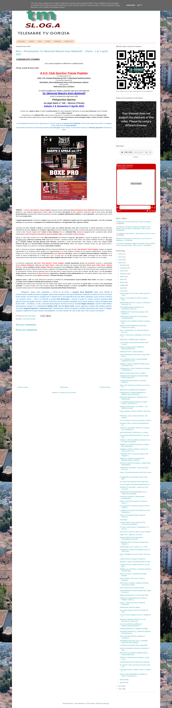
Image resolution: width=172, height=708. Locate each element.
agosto (122, 276)
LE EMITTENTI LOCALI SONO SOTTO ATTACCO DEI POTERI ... (133, 523)
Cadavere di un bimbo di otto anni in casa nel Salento (133, 222)
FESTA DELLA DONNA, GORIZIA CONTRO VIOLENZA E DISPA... (134, 584)
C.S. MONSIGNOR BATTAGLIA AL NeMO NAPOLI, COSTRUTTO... (133, 403)
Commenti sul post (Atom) (67, 392)
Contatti (47, 41)
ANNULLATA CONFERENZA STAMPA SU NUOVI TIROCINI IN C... (133, 675)
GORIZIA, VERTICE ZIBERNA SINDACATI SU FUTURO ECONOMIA (135, 441)
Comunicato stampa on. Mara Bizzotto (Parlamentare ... (132, 497)
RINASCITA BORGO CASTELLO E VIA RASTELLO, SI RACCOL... (132, 620)
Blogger (106, 703)
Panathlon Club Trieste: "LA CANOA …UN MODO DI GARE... (133, 407)
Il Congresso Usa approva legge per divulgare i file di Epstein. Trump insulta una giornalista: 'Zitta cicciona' (133, 227)
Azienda (31, 41)
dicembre (123, 265)
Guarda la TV (69, 41)
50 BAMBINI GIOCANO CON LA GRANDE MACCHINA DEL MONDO (134, 641)
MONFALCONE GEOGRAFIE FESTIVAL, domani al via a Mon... (133, 326)
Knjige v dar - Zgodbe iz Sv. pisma (131, 534)
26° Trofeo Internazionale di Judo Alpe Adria (134, 481)
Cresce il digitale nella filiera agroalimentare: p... (135, 484)
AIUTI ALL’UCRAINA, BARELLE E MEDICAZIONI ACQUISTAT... (131, 625)
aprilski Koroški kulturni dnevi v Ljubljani (133, 373)
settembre (123, 274)
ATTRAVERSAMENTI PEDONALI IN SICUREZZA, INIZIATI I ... (132, 308)
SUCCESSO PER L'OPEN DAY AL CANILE (134, 432)
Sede (39, 41)
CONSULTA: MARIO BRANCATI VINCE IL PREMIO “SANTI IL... (133, 599)
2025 (120, 254)
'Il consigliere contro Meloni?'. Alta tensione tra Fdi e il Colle (135, 233)
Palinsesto (57, 41)
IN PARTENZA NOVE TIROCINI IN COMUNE (134, 662)
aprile (122, 288)
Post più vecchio (105, 387)
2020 (120, 689)
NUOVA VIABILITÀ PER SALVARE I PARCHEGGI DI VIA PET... (131, 538)
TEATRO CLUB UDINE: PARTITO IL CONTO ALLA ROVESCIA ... (134, 429)
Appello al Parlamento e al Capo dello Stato (134, 595)
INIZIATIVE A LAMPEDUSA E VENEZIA (133, 339)
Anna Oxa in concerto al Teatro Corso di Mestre (135, 532)
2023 (120, 260)
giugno (122, 282)
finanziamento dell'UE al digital (130, 607)
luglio (122, 279)
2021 (120, 686)
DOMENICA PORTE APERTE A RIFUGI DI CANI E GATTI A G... (134, 450)
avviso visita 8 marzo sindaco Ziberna (132, 588)
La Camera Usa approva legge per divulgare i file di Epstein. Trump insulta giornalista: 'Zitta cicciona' (135, 244)
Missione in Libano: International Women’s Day (135, 562)
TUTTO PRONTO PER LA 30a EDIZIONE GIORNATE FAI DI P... (133, 360)
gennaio (123, 682)
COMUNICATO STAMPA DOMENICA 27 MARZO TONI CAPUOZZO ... (133, 393)
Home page (21, 41)
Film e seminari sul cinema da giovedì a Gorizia (135, 420)
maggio (122, 285)
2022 (120, 262)
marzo (122, 291)
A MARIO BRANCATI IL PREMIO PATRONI (134, 629)
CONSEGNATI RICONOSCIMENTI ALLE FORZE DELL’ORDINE (133, 493)
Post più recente (23, 387)
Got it (139, 5)
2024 (120, 257)
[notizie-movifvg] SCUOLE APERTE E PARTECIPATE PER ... (132, 348)
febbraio (123, 679)
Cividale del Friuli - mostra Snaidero (131, 351)
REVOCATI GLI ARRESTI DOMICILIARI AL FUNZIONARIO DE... (134, 653)
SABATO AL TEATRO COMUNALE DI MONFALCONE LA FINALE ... (132, 459)
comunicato (123, 520)
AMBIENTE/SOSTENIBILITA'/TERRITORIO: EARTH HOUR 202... (134, 377)
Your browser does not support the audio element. (136, 152)
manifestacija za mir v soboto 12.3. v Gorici (134, 547)
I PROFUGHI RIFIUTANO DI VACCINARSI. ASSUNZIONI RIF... (134, 317)
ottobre (122, 271)
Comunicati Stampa (28, 319)
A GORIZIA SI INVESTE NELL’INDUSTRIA (134, 645)
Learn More (130, 5)
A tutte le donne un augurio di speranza (132, 559)
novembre (123, 268)
